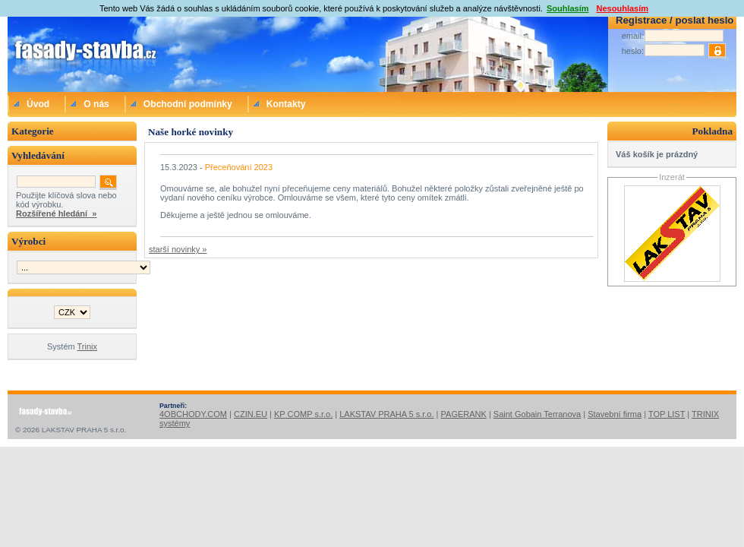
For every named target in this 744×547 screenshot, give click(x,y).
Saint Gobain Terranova (537, 414)
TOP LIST (666, 414)
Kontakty (286, 104)
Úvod (38, 104)
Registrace (641, 20)
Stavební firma (615, 414)
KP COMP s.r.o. (303, 414)
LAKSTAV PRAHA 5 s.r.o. (386, 414)
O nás (96, 104)
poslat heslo (704, 20)
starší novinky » (177, 249)
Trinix (87, 346)
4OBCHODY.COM (193, 414)
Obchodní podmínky (187, 104)
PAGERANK (464, 414)
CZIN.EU (250, 414)
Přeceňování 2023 (239, 167)
